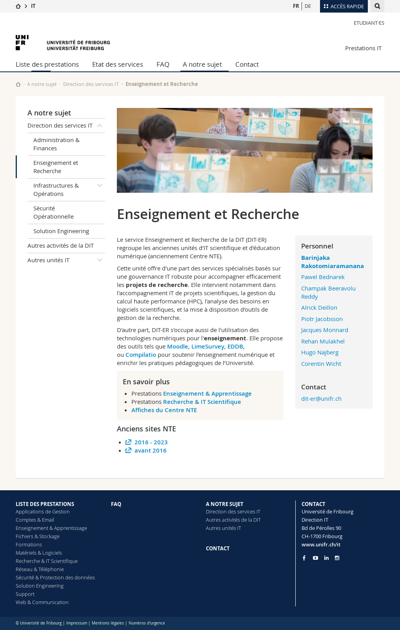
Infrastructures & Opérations (69, 188)
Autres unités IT (66, 260)
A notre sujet (202, 64)
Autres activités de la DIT (60, 245)
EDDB (235, 346)
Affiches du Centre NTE (164, 410)
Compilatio (140, 355)
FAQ (162, 64)
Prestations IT (363, 48)
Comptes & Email (35, 519)
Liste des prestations (47, 64)
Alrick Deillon (319, 307)
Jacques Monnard (324, 330)
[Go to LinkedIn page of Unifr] (326, 558)
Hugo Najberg (319, 352)
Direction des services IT (91, 84)
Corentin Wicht (321, 363)
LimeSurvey (207, 346)
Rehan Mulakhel (323, 341)
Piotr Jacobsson (322, 319)
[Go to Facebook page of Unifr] (304, 557)
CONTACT (218, 548)
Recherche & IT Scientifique (203, 402)
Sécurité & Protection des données (55, 577)
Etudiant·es (369, 22)
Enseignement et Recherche (55, 167)
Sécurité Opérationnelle (53, 212)
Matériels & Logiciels (39, 552)
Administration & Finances (56, 144)
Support (25, 593)
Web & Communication (42, 602)
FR (296, 5)
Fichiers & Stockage (38, 536)
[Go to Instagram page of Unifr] (337, 558)
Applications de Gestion (43, 511)
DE (308, 5)
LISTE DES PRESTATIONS (45, 504)
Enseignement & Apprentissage (207, 393)
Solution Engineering (61, 231)
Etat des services (117, 64)
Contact (247, 64)
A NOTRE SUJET (225, 504)
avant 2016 (151, 450)
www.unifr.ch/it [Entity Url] (321, 544)
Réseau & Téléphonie (40, 569)
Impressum (76, 623)
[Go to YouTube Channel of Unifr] (315, 558)
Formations (29, 544)
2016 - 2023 (151, 442)
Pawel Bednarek (323, 277)
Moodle (177, 346)
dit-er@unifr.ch (321, 398)
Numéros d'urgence (147, 623)
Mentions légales (108, 623)
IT (33, 5)
